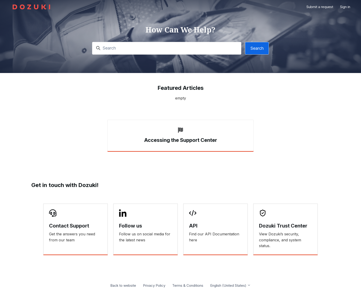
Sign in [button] (345, 7)
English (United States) (230, 285)
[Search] (166, 48)
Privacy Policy (154, 285)
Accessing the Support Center (180, 140)
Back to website (123, 285)
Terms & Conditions (187, 285)
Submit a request (319, 7)
